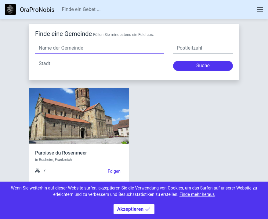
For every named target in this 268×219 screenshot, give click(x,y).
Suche (203, 65)
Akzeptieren (134, 209)
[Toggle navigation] (260, 9)
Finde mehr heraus (197, 194)
